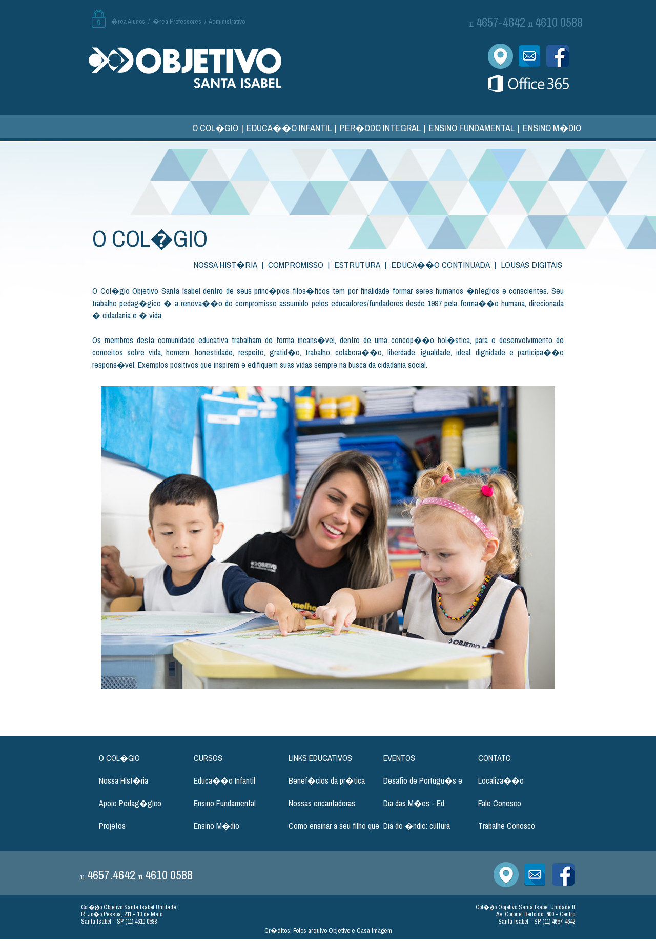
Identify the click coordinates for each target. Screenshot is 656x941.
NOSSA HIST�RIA (225, 264)
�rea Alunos (128, 21)
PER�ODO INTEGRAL (380, 128)
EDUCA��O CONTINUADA (440, 264)
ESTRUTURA (357, 264)
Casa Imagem (374, 930)
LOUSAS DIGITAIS (531, 264)
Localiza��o (501, 780)
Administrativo (227, 21)
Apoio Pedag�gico (130, 803)
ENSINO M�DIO (552, 128)
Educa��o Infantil (224, 780)
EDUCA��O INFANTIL (289, 128)
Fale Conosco (499, 803)
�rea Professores (177, 21)
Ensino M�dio (216, 825)
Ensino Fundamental (225, 803)
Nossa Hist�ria (123, 780)
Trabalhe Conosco (506, 825)
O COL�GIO (215, 128)
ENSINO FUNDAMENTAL (472, 128)
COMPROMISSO (295, 264)
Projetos (112, 825)
